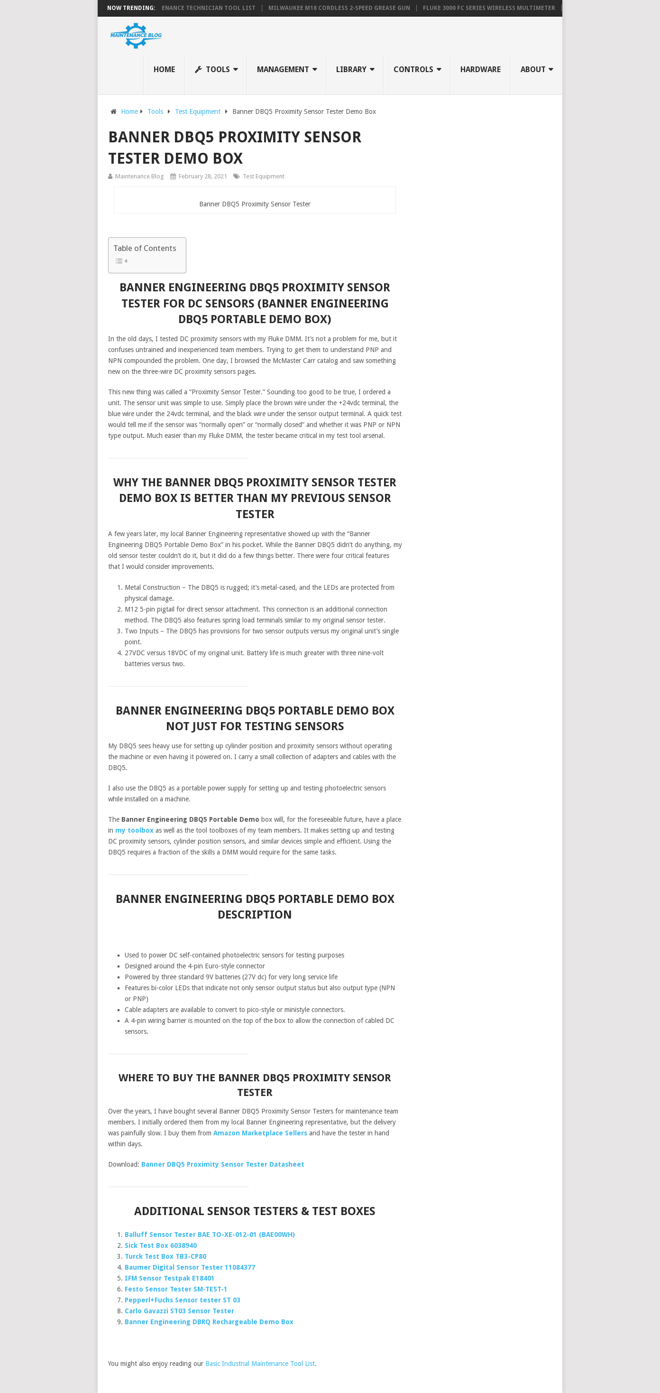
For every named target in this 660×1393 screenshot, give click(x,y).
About (533, 69)
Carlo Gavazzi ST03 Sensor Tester (179, 1311)
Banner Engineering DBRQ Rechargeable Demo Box (209, 1322)
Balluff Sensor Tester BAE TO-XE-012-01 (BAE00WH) (210, 1234)
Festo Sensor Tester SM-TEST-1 (176, 1289)
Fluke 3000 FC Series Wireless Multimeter (489, 8)
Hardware (480, 69)
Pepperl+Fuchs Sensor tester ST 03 (182, 1300)
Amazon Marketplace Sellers (260, 1133)
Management (283, 69)
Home (164, 69)
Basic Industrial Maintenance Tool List (260, 1363)
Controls (413, 69)
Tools (212, 69)
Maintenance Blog (139, 176)
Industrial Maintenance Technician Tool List (180, 8)
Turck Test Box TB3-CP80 (165, 1256)
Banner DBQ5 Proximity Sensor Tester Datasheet (222, 1164)
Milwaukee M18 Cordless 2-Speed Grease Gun (339, 8)
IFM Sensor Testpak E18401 (170, 1278)
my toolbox (134, 830)
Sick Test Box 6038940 (161, 1245)
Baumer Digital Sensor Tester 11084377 (190, 1267)
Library (351, 69)
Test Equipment (263, 176)
